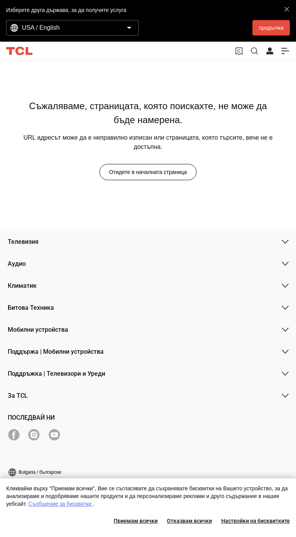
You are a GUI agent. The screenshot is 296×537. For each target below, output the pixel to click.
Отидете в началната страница (148, 172)
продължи (271, 28)
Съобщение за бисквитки (61, 504)
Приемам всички (136, 521)
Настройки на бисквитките (255, 521)
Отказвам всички (189, 521)
